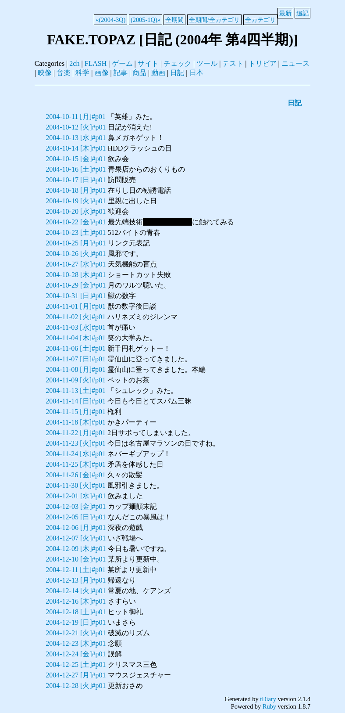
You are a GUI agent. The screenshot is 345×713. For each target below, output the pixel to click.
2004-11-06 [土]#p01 (76, 348)
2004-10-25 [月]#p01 (76, 243)
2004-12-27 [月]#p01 (76, 675)
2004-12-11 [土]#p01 (76, 569)
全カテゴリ (260, 19)
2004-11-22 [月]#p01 (76, 432)
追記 (302, 13)
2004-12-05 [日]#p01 (76, 517)
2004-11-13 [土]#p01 (76, 390)
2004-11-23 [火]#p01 (76, 443)
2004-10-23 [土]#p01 (76, 232)
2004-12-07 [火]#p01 (76, 538)
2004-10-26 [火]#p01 (76, 253)
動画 (158, 72)
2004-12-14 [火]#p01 (76, 590)
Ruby (269, 706)
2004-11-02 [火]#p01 (76, 316)
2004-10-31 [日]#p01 (76, 295)
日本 (196, 72)
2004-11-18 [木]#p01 (76, 422)
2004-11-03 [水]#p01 (76, 327)
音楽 (64, 72)
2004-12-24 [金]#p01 (76, 654)
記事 (121, 72)
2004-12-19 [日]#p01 (76, 622)
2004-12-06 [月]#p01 (76, 527)
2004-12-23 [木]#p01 (76, 643)
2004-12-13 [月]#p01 (76, 580)
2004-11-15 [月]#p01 (76, 411)
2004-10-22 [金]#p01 (76, 222)
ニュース (295, 63)
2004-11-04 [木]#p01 (76, 338)
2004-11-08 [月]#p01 (76, 369)
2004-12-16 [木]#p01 (76, 601)
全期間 (174, 19)
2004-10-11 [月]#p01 (76, 116)
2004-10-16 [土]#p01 (76, 169)
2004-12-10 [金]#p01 (76, 559)
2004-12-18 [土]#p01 (76, 612)
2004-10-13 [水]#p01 (76, 137)
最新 (285, 13)
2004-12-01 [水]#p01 (76, 496)
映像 (45, 72)
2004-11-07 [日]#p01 (76, 359)
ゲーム (122, 63)
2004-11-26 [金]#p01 (76, 475)
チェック (178, 63)
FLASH (96, 63)
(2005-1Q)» (145, 19)
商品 (139, 72)
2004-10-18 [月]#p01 (76, 190)
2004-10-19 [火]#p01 (76, 201)
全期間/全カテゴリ (214, 19)
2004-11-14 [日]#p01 (76, 401)
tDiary (268, 698)
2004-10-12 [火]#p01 (76, 127)
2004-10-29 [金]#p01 (76, 285)
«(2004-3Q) (110, 19)
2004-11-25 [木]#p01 (76, 464)
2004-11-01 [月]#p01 (76, 306)
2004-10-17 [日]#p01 (76, 180)
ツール (206, 63)
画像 (102, 72)
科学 (82, 72)
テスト (232, 63)
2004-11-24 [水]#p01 (76, 453)
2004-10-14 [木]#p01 (76, 148)
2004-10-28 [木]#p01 (76, 274)
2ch (74, 63)
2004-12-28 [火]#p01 (76, 685)
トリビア (263, 63)
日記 (177, 72)
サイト (148, 63)
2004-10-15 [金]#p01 (76, 158)
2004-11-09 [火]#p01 (76, 380)
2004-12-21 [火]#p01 (76, 633)
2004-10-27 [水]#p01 (76, 264)
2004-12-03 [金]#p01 (76, 506)
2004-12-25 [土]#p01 (76, 664)
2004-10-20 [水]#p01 (76, 211)
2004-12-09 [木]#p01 (76, 548)
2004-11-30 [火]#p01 (76, 485)
